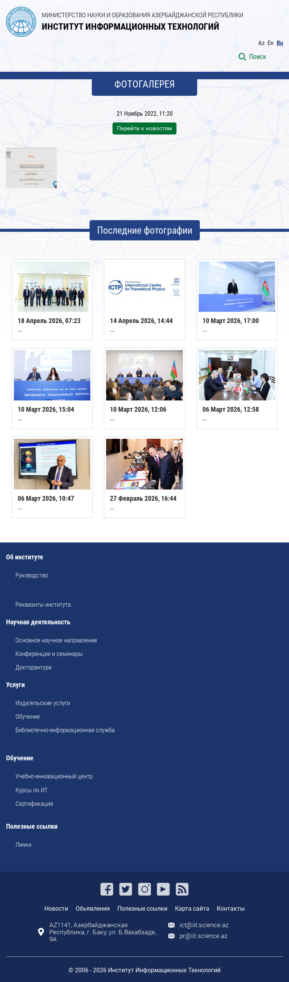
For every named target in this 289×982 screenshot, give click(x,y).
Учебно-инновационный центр (54, 776)
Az (261, 43)
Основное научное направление (56, 640)
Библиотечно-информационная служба (65, 730)
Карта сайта (192, 908)
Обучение (27, 716)
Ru (280, 43)
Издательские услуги (42, 703)
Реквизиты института (43, 604)
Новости (56, 908)
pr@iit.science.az (203, 936)
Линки (23, 844)
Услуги (15, 685)
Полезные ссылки (32, 826)
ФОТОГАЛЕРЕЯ (144, 84)
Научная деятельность (38, 622)
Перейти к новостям (144, 128)
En (271, 43)
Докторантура (33, 667)
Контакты (231, 908)
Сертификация (34, 803)
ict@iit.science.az (203, 925)
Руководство (31, 575)
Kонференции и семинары (49, 653)
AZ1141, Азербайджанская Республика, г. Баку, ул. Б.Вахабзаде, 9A (102, 932)
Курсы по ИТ (31, 790)
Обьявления (93, 908)
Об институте (24, 557)
